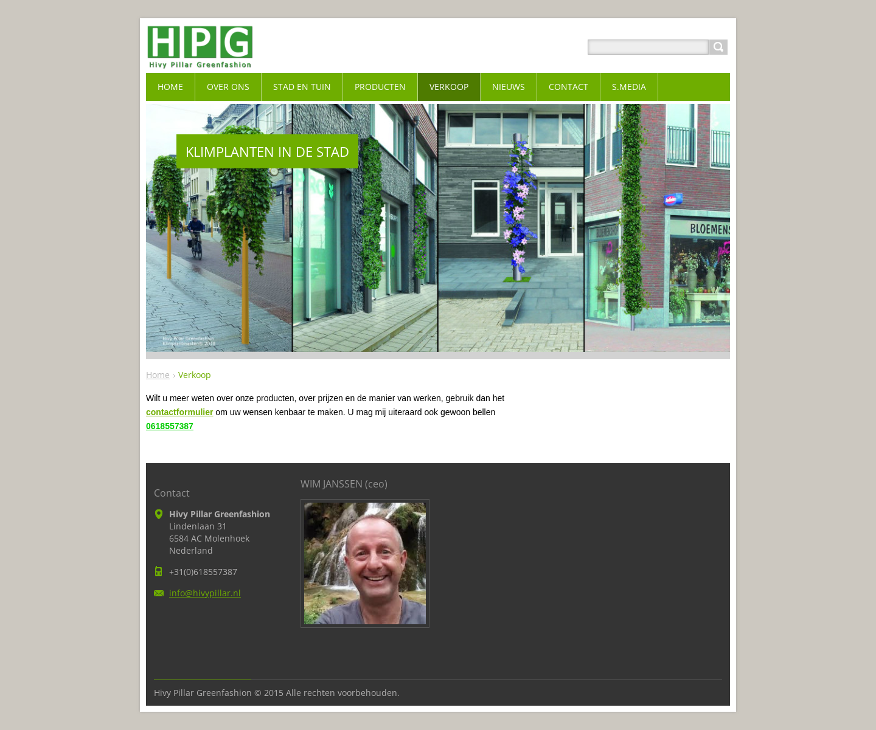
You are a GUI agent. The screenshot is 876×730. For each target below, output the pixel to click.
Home (158, 374)
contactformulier (179, 412)
